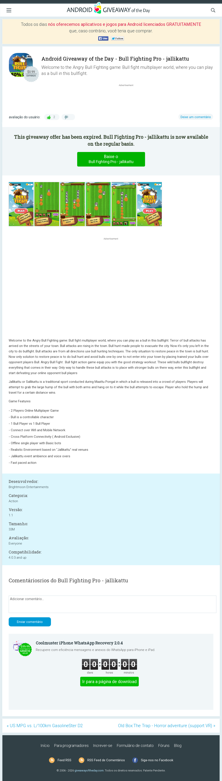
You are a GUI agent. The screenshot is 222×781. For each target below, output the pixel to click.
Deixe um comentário (196, 117)
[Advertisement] (128, 98)
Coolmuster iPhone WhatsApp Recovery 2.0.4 (79, 643)
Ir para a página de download (109, 681)
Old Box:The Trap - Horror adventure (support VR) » (166, 725)
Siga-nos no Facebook (157, 760)
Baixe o (111, 159)
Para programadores (71, 745)
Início (45, 745)
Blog (177, 745)
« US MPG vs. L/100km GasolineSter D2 (45, 725)
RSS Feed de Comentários (106, 760)
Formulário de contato (135, 745)
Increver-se (102, 745)
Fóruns (164, 745)
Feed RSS (64, 760)
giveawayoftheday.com (89, 770)
